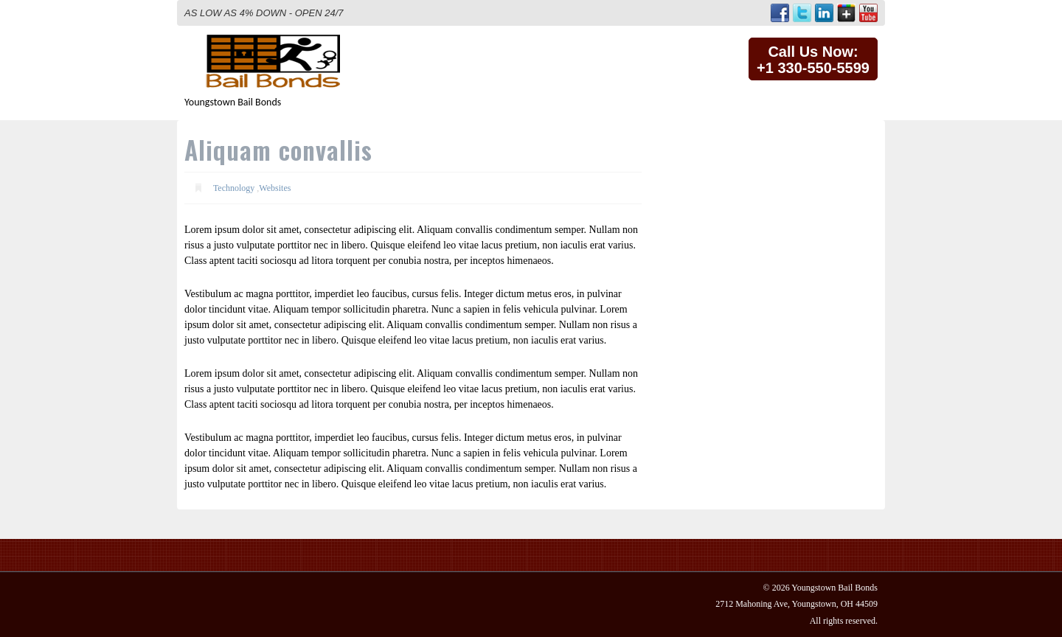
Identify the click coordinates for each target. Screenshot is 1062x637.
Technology (233, 188)
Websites (275, 188)
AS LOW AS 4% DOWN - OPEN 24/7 (264, 12)
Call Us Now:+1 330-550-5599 (813, 59)
